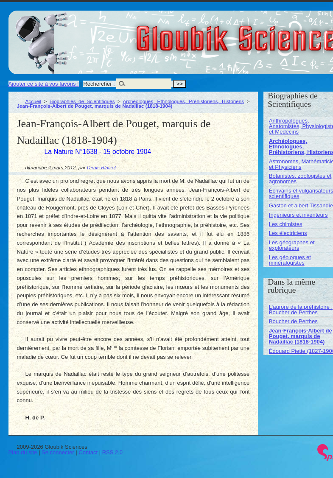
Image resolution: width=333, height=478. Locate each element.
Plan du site (22, 452)
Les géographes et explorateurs (292, 245)
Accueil (33, 101)
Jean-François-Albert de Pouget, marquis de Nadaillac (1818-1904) (300, 336)
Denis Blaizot (101, 167)
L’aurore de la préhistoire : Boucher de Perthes (301, 310)
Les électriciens (288, 233)
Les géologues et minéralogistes (290, 260)
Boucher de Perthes (293, 321)
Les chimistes (285, 224)
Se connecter (58, 452)
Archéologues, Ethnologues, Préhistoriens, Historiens (183, 101)
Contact (88, 452)
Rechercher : (99, 84)
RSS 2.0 (112, 452)
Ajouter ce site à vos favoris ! (43, 84)
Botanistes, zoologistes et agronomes (300, 178)
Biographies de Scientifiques (82, 101)
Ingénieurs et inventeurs (298, 215)
